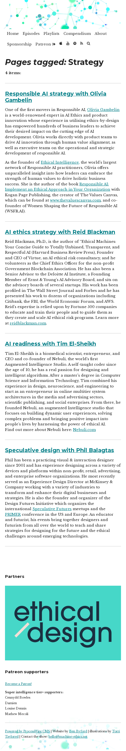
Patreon (46, 44)
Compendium (77, 33)
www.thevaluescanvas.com (75, 200)
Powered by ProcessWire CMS (27, 731)
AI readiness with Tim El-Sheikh (50, 343)
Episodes (31, 33)
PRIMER (13, 514)
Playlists (51, 33)
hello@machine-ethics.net (68, 736)
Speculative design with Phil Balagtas (59, 450)
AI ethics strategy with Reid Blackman (60, 232)
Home (13, 33)
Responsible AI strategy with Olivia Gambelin (55, 96)
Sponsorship (19, 44)
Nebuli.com (84, 429)
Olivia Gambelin (103, 109)
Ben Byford (78, 731)
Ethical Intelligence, (60, 162)
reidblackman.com (28, 323)
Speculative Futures (52, 509)
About (101, 33)
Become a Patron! (18, 684)
